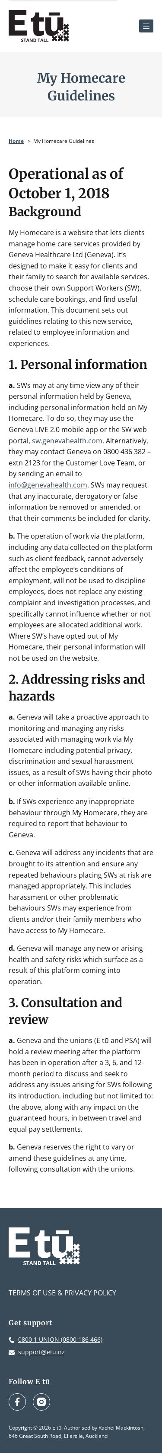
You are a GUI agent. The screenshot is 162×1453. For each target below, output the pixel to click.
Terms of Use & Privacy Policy (62, 1293)
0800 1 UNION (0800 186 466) (60, 1339)
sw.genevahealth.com (67, 441)
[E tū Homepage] (39, 26)
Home (16, 141)
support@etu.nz (41, 1352)
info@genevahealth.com (48, 485)
